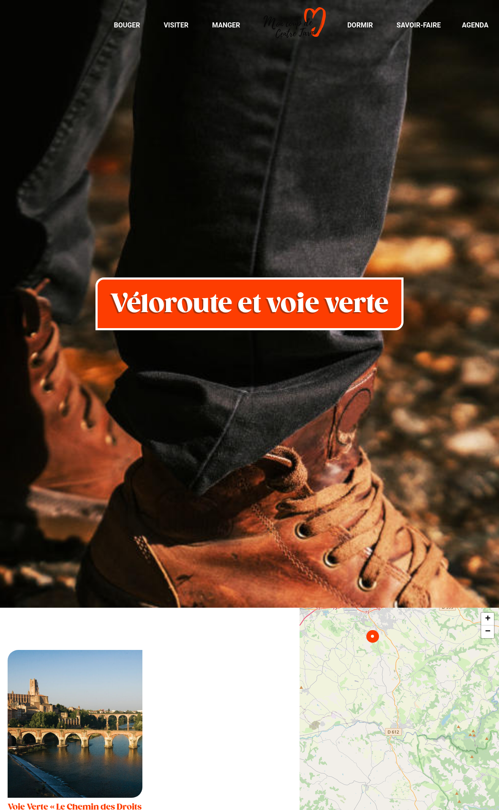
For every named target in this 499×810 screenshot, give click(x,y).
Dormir (360, 25)
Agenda (475, 25)
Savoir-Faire (419, 25)
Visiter (176, 25)
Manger (226, 25)
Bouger (127, 25)
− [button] (488, 631)
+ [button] (488, 619)
